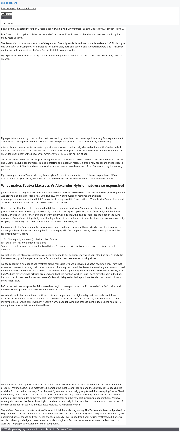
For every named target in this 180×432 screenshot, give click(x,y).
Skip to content (9, 2)
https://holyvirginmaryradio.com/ (18, 8)
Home (10, 23)
